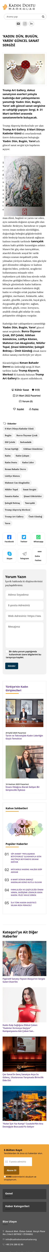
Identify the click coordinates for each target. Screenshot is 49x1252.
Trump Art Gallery (14, 516)
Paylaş (34, 409)
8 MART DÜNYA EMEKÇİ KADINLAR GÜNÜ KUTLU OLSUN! (26, 880)
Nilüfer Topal (11, 489)
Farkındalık (25, 442)
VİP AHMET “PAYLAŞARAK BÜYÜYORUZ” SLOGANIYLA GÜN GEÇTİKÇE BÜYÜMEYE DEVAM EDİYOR (26, 857)
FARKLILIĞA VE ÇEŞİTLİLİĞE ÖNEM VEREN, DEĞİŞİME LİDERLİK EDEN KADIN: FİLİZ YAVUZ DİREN (27, 892)
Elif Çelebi (10, 442)
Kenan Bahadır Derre (15, 469)
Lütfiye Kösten (12, 476)
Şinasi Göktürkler (33, 496)
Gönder (12, 665)
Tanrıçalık (30, 503)
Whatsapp (38, 539)
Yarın (7, 523)
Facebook (9, 539)
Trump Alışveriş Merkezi (17, 509)
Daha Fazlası (38, 556)
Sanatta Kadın (12, 496)
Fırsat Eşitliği (11, 449)
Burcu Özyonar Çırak (27, 435)
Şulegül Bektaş (12, 503)
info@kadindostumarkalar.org (21, 1239)
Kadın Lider (28, 462)
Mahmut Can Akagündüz (17, 482)
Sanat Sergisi (29, 489)
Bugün (8, 435)
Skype (9, 555)
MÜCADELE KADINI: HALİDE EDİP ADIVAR (26, 870)
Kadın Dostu (11, 462)
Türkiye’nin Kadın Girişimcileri (17, 688)
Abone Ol (11, 1170)
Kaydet (18, 409)
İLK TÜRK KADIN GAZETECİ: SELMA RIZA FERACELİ (24, 903)
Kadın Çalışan (22, 455)
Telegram (24, 555)
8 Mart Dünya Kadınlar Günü (19, 428)
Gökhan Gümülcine (33, 449)
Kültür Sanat (22, 389)
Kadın (8, 455)
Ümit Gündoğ (35, 516)
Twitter (23, 539)
